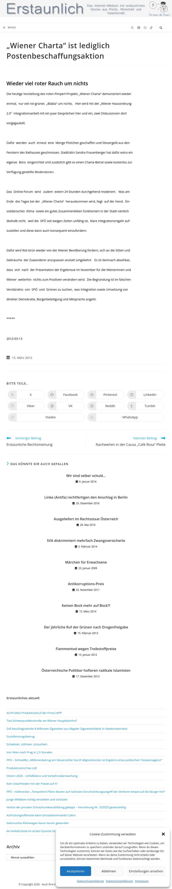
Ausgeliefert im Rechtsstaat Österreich (86, 519)
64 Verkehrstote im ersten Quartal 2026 (33, 831)
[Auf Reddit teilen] (105, 406)
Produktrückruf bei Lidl (22, 768)
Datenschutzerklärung (90, 881)
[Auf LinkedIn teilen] (145, 394)
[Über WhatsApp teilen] (125, 417)
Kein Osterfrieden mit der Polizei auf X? (32, 784)
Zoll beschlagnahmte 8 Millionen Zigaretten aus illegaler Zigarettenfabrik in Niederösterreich (67, 729)
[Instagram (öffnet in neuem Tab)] (145, 27)
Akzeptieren (76, 871)
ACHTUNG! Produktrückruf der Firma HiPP (34, 713)
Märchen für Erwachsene (86, 562)
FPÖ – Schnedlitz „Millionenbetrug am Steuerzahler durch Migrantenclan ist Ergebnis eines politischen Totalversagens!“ (84, 760)
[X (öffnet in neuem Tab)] (132, 27)
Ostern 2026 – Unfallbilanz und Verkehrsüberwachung (42, 776)
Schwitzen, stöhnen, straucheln (27, 744)
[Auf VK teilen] (66, 406)
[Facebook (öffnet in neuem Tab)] (139, 27)
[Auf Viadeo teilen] (46, 417)
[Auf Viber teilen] (26, 406)
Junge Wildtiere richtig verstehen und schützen (37, 799)
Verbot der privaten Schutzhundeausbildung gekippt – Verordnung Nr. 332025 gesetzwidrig (66, 807)
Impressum (142, 881)
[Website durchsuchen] (161, 28)
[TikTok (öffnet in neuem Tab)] (151, 27)
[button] (163, 834)
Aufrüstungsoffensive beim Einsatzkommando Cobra (41, 815)
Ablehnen (109, 871)
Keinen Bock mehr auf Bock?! (86, 605)
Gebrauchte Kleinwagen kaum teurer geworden (38, 823)
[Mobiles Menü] (9, 27)
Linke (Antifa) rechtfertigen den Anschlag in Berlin (86, 497)
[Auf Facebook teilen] (66, 394)
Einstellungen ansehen (146, 871)
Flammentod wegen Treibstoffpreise (86, 648)
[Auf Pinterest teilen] (105, 394)
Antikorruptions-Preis (86, 583)
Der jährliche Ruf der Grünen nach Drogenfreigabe (86, 627)
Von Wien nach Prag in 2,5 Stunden (29, 752)
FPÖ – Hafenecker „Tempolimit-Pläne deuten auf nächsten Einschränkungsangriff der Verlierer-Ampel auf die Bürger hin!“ (86, 792)
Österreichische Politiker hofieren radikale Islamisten (85, 670)
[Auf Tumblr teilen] (145, 406)
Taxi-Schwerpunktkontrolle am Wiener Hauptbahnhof (42, 721)
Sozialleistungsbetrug (20, 736)
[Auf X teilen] (26, 394)
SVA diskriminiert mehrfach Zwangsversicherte (86, 540)
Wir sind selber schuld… (86, 475)
